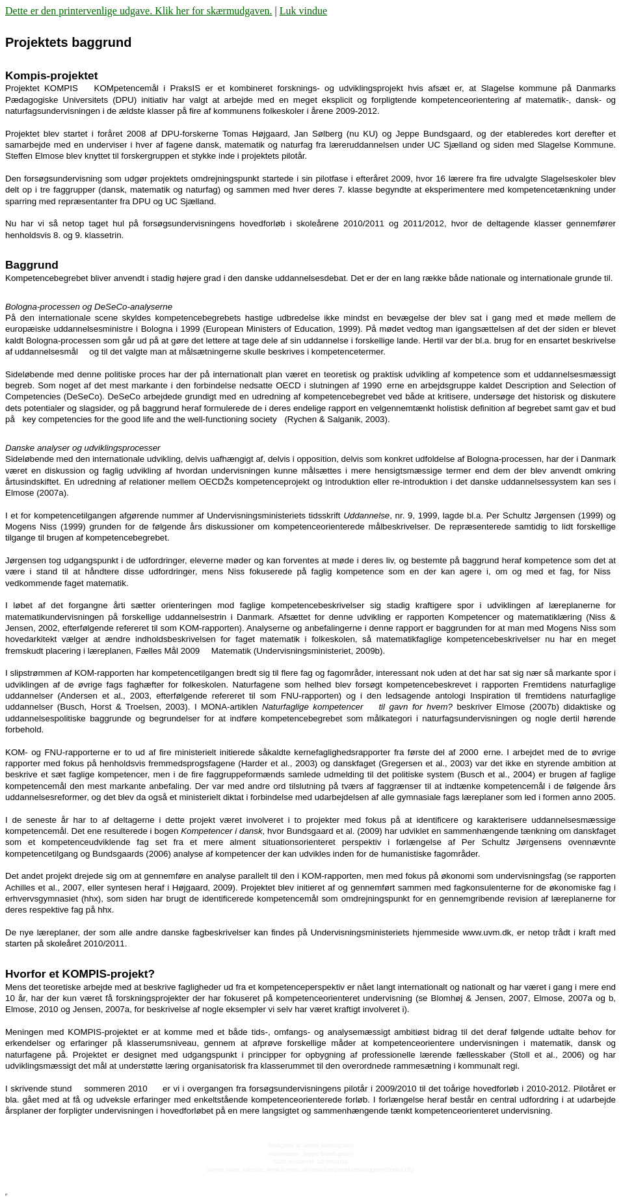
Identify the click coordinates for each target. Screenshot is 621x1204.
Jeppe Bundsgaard (327, 1145)
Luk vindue (303, 10)
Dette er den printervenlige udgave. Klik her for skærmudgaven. (138, 10)
